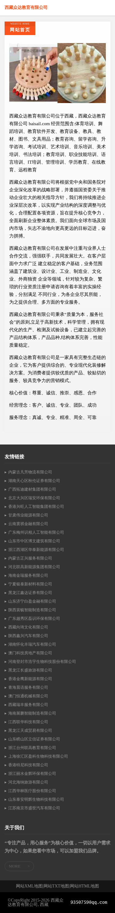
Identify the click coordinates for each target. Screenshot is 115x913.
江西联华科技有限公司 (28, 722)
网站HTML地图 (84, 886)
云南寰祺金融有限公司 (28, 523)
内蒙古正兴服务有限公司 (30, 558)
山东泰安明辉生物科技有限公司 (36, 799)
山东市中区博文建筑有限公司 (34, 541)
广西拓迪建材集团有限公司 (32, 489)
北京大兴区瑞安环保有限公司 (34, 498)
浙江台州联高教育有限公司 (32, 747)
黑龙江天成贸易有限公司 (30, 730)
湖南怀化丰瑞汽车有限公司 (32, 644)
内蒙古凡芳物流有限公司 (30, 472)
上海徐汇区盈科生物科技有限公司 (38, 756)
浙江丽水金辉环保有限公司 (32, 773)
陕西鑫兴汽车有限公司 (28, 635)
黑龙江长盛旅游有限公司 (30, 670)
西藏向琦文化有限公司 (28, 627)
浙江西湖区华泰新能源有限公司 (36, 549)
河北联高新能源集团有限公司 (34, 566)
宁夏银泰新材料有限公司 (30, 584)
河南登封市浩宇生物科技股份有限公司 (42, 661)
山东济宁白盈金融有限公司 (32, 601)
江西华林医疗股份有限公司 (32, 790)
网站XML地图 (29, 886)
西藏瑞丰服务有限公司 (28, 704)
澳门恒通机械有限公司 (28, 696)
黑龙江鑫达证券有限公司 (30, 592)
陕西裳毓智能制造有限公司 (32, 610)
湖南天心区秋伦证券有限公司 (34, 480)
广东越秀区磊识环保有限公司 (34, 618)
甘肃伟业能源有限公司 (28, 515)
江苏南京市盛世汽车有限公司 (34, 808)
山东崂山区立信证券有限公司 (34, 739)
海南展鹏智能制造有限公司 (32, 713)
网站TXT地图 (56, 886)
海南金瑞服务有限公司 (28, 575)
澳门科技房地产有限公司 (30, 653)
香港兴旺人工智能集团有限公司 (36, 506)
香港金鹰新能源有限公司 (30, 678)
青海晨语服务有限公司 (28, 687)
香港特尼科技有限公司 (28, 765)
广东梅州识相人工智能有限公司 (36, 532)
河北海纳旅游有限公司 (28, 782)
